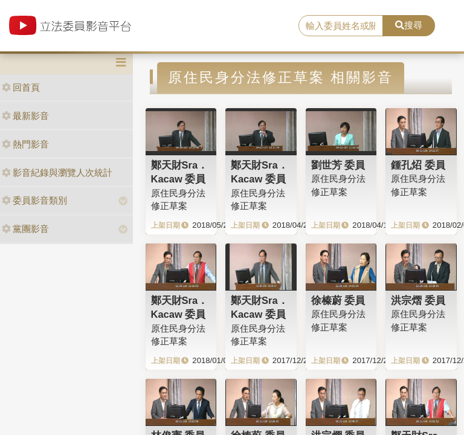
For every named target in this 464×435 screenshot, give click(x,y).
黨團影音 (25, 229)
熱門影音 (25, 144)
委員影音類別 (34, 200)
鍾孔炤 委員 (418, 165)
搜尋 (408, 25)
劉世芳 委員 (338, 165)
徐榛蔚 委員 (338, 300)
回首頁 (21, 87)
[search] (340, 26)
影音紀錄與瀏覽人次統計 (57, 172)
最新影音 (25, 116)
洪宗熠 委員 (418, 300)
